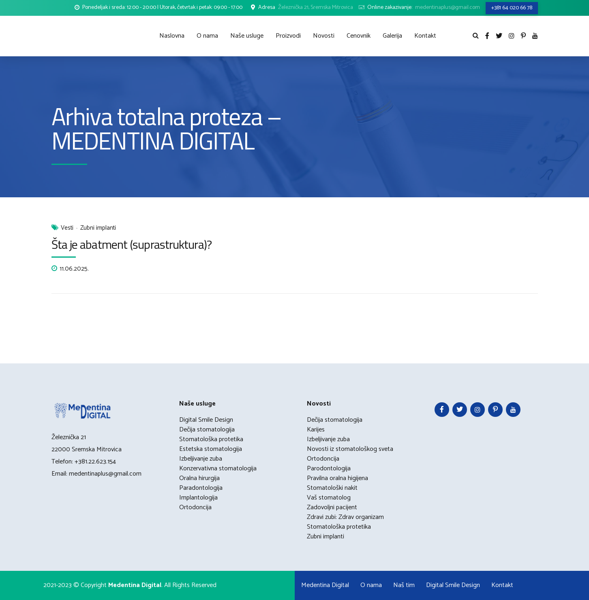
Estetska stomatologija (210, 449)
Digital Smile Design (206, 419)
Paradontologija (201, 488)
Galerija (392, 35)
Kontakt (425, 35)
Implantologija (198, 497)
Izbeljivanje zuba (200, 458)
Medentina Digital (325, 585)
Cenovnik (359, 35)
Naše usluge (246, 35)
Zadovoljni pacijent (332, 507)
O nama (207, 35)
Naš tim (404, 585)
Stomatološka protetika (211, 439)
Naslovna (171, 35)
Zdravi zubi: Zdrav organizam (345, 517)
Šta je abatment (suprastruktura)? (131, 244)
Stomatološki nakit (332, 488)
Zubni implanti (98, 228)
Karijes (316, 429)
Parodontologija (329, 468)
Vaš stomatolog (329, 497)
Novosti (323, 35)
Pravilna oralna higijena (337, 478)
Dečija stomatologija (207, 429)
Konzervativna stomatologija (218, 468)
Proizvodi (288, 35)
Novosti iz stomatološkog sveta (350, 449)
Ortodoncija (195, 507)
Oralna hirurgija (199, 478)
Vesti (67, 228)
